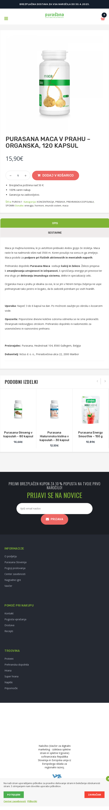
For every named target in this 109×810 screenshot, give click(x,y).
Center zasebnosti (14, 574)
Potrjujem (13, 794)
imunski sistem (53, 205)
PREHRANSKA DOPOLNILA (80, 201)
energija (29, 205)
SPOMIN (10, 205)
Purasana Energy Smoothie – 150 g (90, 434)
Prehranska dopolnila (16, 664)
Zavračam (94, 794)
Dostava (9, 625)
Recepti (8, 631)
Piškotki (32, 801)
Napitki (8, 682)
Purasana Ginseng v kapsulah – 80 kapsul (18, 434)
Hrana (7, 670)
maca (65, 205)
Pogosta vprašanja (15, 619)
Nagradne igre (12, 580)
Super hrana (11, 676)
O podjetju (10, 556)
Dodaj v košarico (58, 175)
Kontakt (9, 613)
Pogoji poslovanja (14, 568)
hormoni (39, 205)
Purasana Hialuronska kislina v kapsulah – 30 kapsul (54, 436)
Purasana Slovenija (15, 562)
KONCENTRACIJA (45, 201)
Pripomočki (11, 688)
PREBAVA (60, 201)
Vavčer (8, 585)
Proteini (8, 658)
